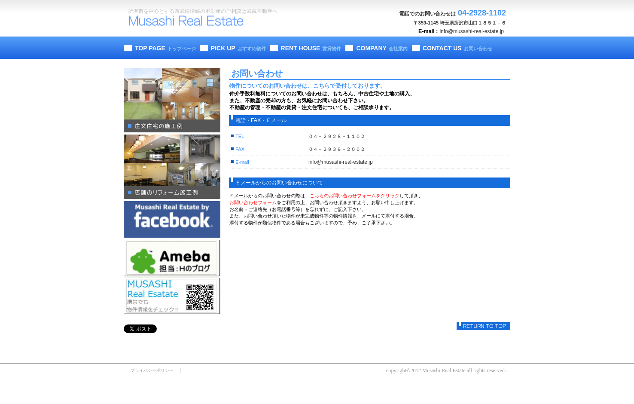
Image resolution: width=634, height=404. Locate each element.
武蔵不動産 (190, 22)
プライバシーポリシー (152, 370)
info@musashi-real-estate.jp (471, 31)
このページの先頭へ (483, 326)
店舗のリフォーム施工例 (172, 167)
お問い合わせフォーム (253, 202)
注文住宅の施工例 (172, 100)
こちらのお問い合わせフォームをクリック (354, 195)
